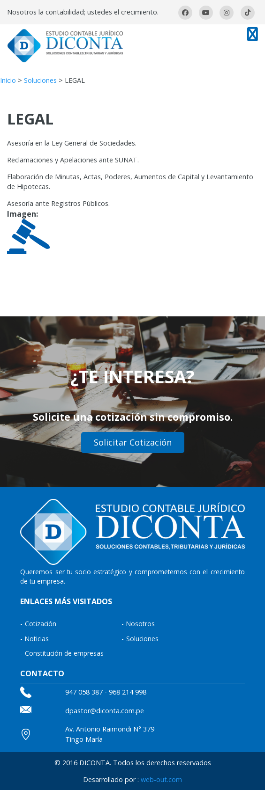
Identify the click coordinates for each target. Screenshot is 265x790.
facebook (185, 13)
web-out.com (161, 779)
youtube (206, 13)
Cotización (40, 623)
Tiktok (248, 13)
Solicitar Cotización (133, 442)
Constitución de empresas (64, 653)
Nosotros (140, 623)
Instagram (227, 13)
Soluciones (40, 80)
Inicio (8, 80)
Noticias (37, 638)
